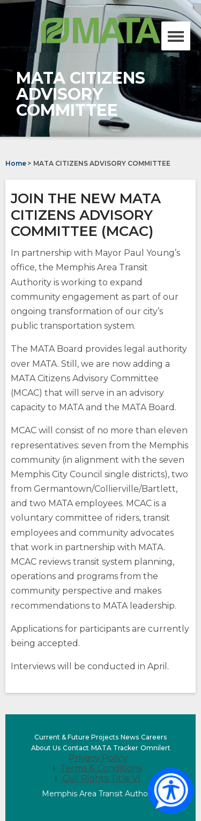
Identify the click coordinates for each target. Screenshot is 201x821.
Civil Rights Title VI (101, 778)
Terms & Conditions (101, 768)
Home (15, 163)
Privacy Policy (98, 758)
